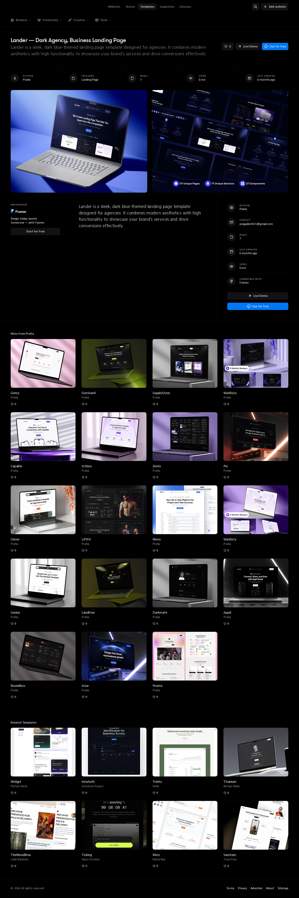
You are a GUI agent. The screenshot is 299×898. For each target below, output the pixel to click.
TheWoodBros (21, 855)
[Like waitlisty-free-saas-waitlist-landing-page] (226, 550)
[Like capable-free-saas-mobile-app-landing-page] (13, 477)
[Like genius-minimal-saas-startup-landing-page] (13, 623)
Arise (85, 686)
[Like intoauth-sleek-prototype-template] (84, 792)
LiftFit (86, 539)
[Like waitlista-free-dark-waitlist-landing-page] (226, 404)
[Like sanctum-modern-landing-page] (226, 866)
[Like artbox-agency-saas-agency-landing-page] (84, 477)
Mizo (156, 855)
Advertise (256, 888)
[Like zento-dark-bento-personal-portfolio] (155, 477)
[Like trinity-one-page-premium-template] (155, 792)
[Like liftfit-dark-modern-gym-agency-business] (84, 550)
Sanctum (229, 855)
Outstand (89, 393)
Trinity (157, 782)
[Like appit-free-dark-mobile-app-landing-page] (226, 623)
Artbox (87, 466)
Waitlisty (229, 539)
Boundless (18, 686)
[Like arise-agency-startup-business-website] (84, 696)
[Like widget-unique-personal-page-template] (13, 792)
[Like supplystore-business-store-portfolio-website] (155, 404)
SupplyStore (161, 393)
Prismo (157, 686)
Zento (157, 466)
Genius (15, 613)
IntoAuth (88, 782)
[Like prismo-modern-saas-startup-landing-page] (155, 696)
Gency (15, 393)
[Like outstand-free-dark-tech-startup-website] (84, 404)
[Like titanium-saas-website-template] (226, 792)
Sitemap (283, 888)
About (270, 888)
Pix (225, 466)
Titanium (229, 782)
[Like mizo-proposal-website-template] (155, 866)
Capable (16, 466)
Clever (15, 539)
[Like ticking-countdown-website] (84, 866)
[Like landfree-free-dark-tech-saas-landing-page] (84, 623)
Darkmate (160, 613)
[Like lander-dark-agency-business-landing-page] (228, 46)
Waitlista (229, 393)
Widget (16, 782)
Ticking (87, 855)
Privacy (242, 888)
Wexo (157, 539)
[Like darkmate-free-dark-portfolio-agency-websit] (155, 623)
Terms (230, 888)
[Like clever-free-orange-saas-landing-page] (13, 550)
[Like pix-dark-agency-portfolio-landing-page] (226, 477)
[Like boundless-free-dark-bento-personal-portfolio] (13, 696)
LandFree (88, 613)
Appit (227, 613)
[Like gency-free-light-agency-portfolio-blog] (13, 404)
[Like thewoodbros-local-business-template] (13, 866)
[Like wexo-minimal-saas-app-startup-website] (155, 550)
